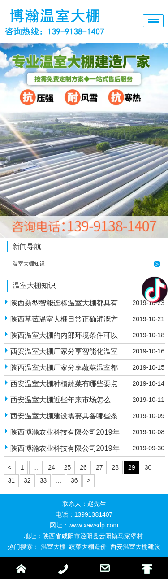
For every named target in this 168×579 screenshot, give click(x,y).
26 (83, 467)
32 (27, 480)
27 (99, 467)
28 (115, 467)
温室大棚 (53, 546)
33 (43, 480)
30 (148, 467)
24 (51, 467)
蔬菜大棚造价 (88, 546)
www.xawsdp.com (93, 525)
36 (74, 480)
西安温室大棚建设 (135, 546)
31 (11, 480)
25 (67, 467)
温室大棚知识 (29, 264)
